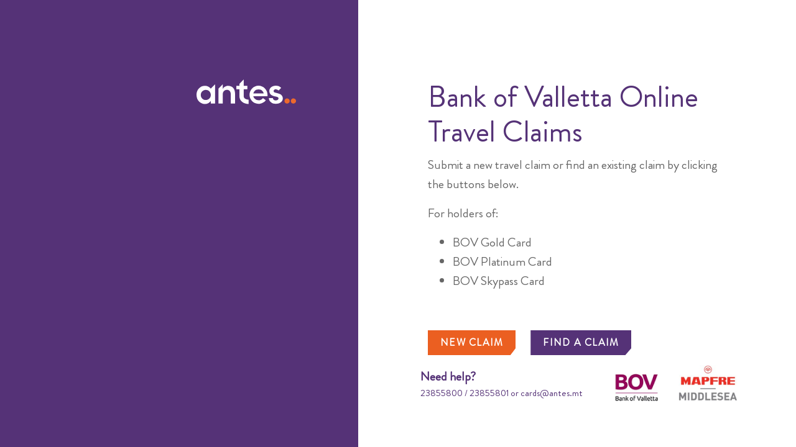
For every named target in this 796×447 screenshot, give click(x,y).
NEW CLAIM (471, 342)
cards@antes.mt (552, 393)
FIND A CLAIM (581, 342)
